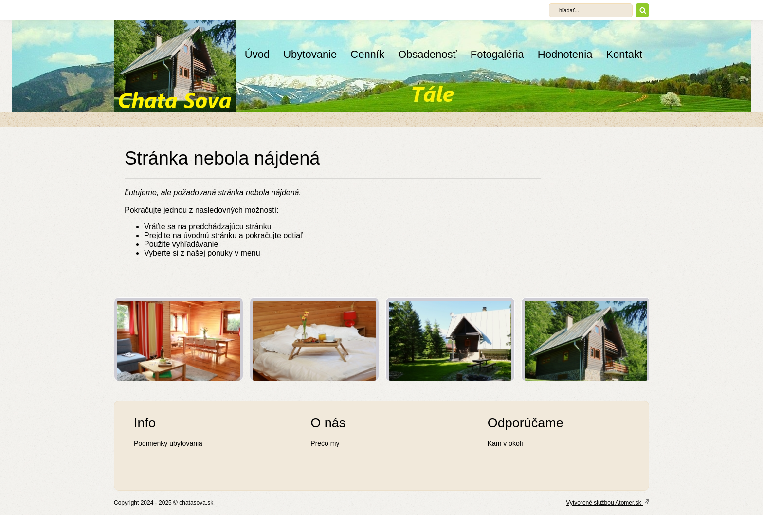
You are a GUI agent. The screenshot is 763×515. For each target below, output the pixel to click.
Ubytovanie (310, 54)
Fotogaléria (497, 54)
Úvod (257, 54)
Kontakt (624, 54)
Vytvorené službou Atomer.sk (607, 502)
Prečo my (324, 443)
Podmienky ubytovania (168, 443)
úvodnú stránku (209, 235)
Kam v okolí (505, 443)
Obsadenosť (427, 54)
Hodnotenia (565, 54)
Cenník (367, 54)
